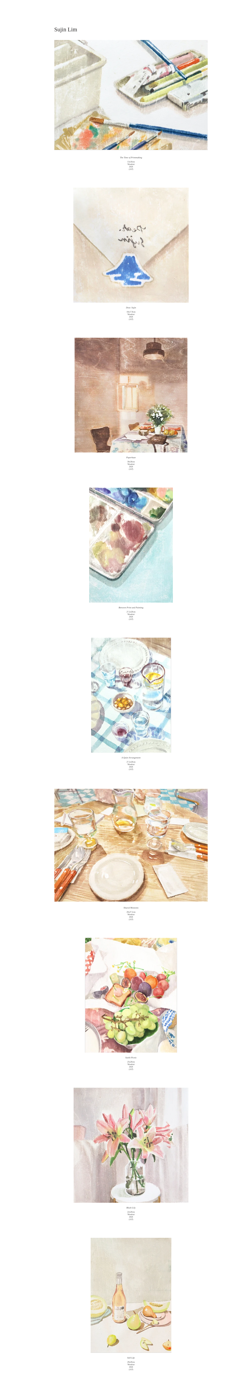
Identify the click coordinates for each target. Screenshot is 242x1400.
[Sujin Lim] (65, 30)
